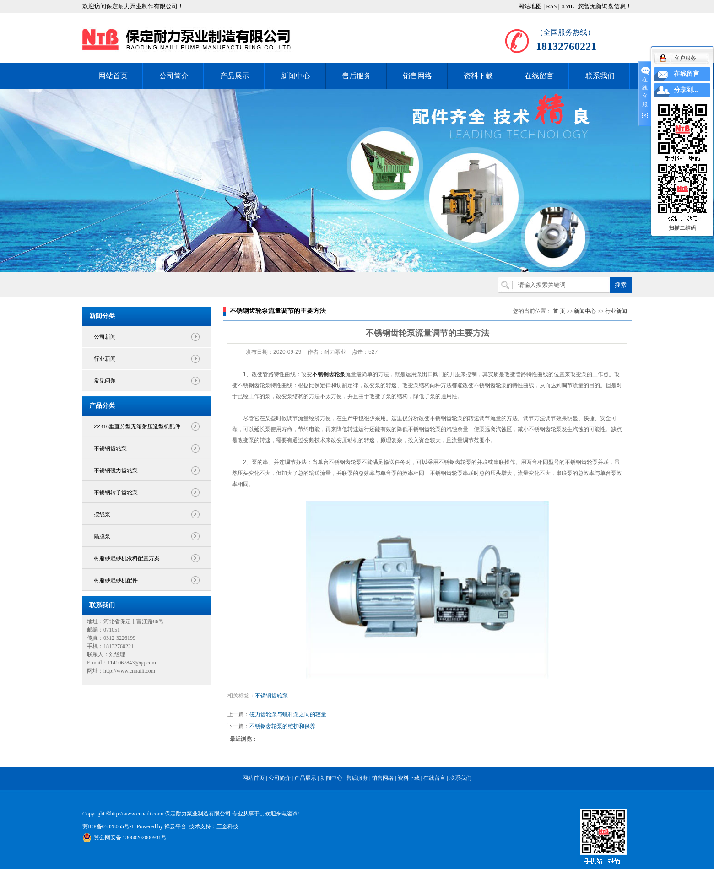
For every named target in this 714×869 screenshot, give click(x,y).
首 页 (559, 311)
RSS (551, 6)
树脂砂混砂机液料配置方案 (127, 558)
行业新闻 (105, 359)
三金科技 (227, 826)
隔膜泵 (102, 536)
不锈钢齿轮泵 (110, 448)
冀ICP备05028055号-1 (108, 826)
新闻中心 (295, 76)
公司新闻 (105, 337)
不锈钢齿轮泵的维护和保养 (282, 726)
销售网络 (417, 76)
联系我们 (600, 76)
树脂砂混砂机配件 (116, 580)
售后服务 (356, 76)
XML (567, 6)
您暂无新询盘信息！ (605, 6)
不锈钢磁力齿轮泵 (116, 470)
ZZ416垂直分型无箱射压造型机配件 (137, 426)
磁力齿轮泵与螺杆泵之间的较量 (287, 714)
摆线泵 (102, 514)
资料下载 (478, 76)
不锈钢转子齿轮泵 (116, 492)
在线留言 (539, 76)
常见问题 (105, 381)
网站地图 (530, 6)
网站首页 (113, 76)
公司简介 (174, 76)
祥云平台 (175, 826)
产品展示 (234, 76)
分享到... (686, 89)
